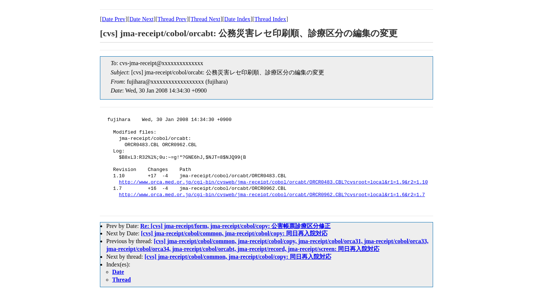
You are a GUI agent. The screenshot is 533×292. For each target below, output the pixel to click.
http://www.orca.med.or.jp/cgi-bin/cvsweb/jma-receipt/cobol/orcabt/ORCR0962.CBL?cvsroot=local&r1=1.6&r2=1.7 (272, 195)
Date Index (237, 19)
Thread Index (270, 19)
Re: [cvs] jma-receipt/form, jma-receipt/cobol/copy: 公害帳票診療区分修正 (235, 226)
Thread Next (205, 19)
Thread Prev (172, 19)
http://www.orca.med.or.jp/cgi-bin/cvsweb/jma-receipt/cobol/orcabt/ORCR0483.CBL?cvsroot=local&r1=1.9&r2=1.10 (273, 182)
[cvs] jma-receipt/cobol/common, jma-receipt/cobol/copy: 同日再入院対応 (234, 233)
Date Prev (113, 19)
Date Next (142, 19)
